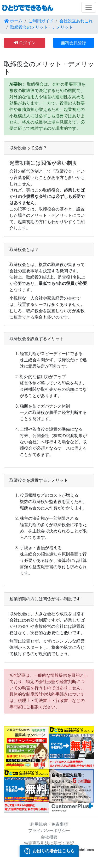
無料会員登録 (73, 42)
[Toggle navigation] (88, 7)
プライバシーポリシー (49, 830)
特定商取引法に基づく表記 (49, 843)
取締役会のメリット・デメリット (41, 27)
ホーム (13, 20)
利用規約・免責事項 (49, 824)
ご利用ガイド (41, 20)
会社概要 (49, 836)
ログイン (25, 42)
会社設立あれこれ (76, 20)
